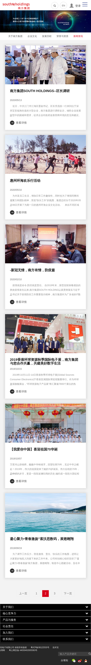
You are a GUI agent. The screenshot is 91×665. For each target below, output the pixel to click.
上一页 (23, 593)
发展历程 (46, 36)
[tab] (45, 607)
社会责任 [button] (45, 626)
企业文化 (32, 36)
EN (63, 5)
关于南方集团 (15, 36)
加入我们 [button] (45, 632)
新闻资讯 (78, 36)
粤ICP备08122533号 (27, 647)
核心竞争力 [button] (45, 613)
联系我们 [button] (45, 639)
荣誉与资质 (62, 36)
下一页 (68, 593)
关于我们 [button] (45, 607)
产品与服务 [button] (45, 620)
